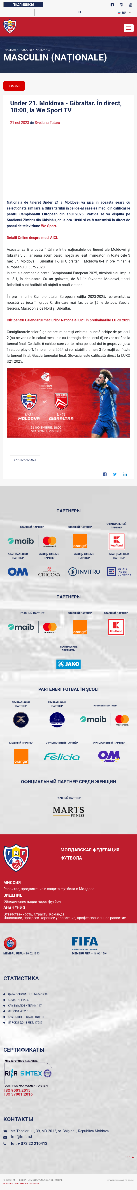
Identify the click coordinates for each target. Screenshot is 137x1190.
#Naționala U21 (25, 459)
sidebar (14, 85)
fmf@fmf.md (21, 1136)
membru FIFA (81, 953)
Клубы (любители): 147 (25, 1005)
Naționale (42, 49)
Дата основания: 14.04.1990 (28, 994)
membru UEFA (13, 953)
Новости (25, 49)
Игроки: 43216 (19, 1011)
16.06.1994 (100, 953)
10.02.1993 (33, 953)
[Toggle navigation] (129, 28)
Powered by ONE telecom (120, 1180)
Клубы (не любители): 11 (27, 1017)
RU (122, 12)
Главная (9, 49)
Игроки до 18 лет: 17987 (26, 1022)
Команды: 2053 (19, 1000)
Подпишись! (23, 4)
